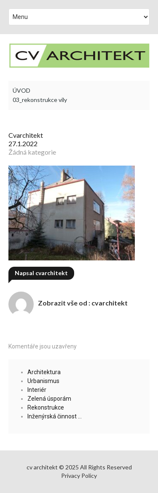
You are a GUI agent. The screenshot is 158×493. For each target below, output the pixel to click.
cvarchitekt (25, 135)
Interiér (36, 389)
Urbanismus (43, 381)
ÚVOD (21, 90)
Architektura (44, 372)
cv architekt (42, 467)
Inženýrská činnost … (54, 416)
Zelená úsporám (49, 398)
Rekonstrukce (45, 407)
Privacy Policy (79, 475)
